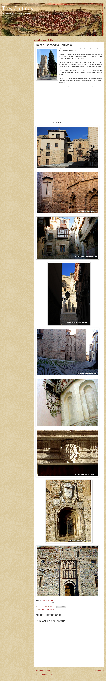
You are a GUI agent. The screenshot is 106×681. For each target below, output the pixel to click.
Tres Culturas (17, 8)
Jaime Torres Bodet (47, 600)
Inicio (71, 670)
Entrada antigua (98, 670)
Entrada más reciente (42, 670)
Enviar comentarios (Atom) (49, 674)
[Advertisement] (69, 104)
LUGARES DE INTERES (48, 609)
